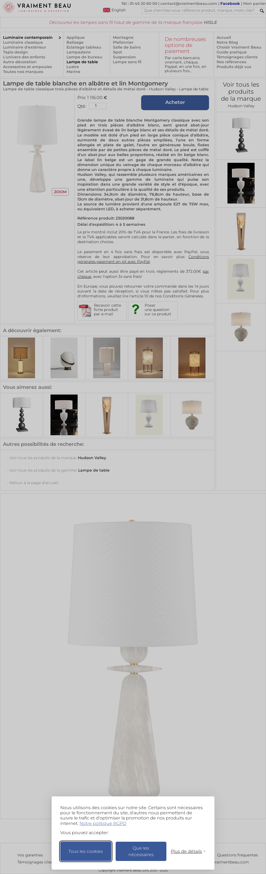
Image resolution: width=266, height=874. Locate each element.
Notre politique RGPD (103, 823)
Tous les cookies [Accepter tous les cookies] (85, 851)
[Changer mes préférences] (186, 851)
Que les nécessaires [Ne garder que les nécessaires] (141, 851)
